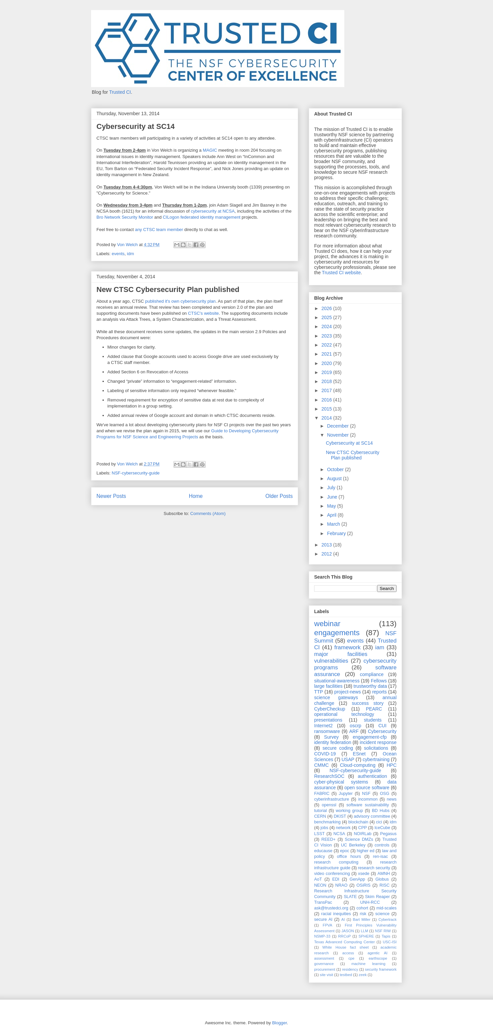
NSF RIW (383, 931)
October (336, 469)
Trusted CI (120, 92)
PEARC (374, 709)
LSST (319, 833)
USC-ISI (390, 942)
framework (347, 647)
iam (379, 647)
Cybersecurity (382, 731)
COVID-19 (325, 753)
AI (343, 919)
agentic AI (377, 953)
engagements (337, 632)
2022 (327, 345)
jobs (324, 827)
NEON (320, 885)
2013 (327, 544)
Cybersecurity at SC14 (135, 126)
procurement (324, 969)
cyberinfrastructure (331, 799)
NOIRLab (363, 833)
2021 (327, 354)
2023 (327, 336)
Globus (382, 879)
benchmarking (327, 822)
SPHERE (366, 936)
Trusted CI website (341, 272)
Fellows (378, 680)
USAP (348, 759)
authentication (372, 776)
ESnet (359, 753)
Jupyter (346, 793)
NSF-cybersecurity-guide (136, 472)
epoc (344, 850)
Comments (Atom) (207, 513)
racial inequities (336, 913)
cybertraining (376, 759)
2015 (327, 409)
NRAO (341, 885)
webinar (327, 623)
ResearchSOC (329, 776)
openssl (329, 805)
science (382, 913)
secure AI (323, 919)
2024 (327, 326)
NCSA (339, 833)
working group (349, 810)
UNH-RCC (370, 902)
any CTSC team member (159, 229)
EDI (335, 879)
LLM (364, 931)
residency (350, 969)
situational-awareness (336, 680)
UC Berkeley (353, 845)
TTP (318, 691)
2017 (327, 390)
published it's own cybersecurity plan (180, 301)
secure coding (338, 748)
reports (379, 691)
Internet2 (323, 725)
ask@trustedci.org (331, 908)
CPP (362, 827)
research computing (336, 862)
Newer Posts (111, 496)
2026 (327, 308)
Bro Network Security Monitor (124, 217)
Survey (331, 737)
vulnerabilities (331, 661)
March (334, 524)
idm (130, 253)
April (332, 515)
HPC (391, 765)
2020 (327, 363)
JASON (347, 931)
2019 (327, 372)
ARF (354, 731)
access (348, 953)
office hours (349, 856)
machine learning (368, 964)
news (392, 799)
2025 (327, 317)
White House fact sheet (345, 947)
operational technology (344, 714)
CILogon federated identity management (201, 217)
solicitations (376, 748)
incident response (378, 742)
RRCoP (344, 936)
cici (379, 822)
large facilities (328, 686)
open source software (367, 787)
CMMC (321, 765)
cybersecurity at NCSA (213, 211)
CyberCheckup (329, 709)
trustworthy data (370, 686)
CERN (320, 816)
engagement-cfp (369, 737)
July (332, 487)
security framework (381, 969)
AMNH (383, 873)
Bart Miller (361, 919)
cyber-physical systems (341, 782)
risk (363, 913)
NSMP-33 (322, 936)
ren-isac (380, 856)
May (332, 506)
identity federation (332, 742)
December (338, 426)
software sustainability (367, 805)
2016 (327, 399)
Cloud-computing (357, 765)
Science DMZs (359, 839)
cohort (362, 908)
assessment (324, 958)
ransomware (327, 731)
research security (374, 868)
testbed (346, 975)
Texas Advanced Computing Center (344, 942)
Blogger (279, 1022)
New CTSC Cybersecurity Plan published (167, 289)
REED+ (329, 839)
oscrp (355, 725)
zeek (363, 975)
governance (324, 964)
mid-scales (386, 908)
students (372, 720)
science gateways (336, 697)
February (337, 533)
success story (368, 703)
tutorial (320, 810)
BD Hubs (381, 810)
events (118, 253)
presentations (328, 720)
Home (196, 496)
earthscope (378, 958)
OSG (384, 793)
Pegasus (388, 833)
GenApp (357, 879)
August (335, 478)
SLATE (350, 896)
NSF (366, 793)
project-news (347, 691)
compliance (371, 674)
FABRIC (322, 793)
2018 (327, 381)
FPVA (327, 925)
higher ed (365, 850)
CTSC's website (203, 313)
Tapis (386, 936)
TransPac (323, 902)
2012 (327, 554)
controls (382, 845)
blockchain (358, 822)
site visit (326, 975)
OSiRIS (363, 885)
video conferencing (332, 873)
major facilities (340, 654)
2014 (327, 418)
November (338, 435)
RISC (384, 885)
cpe (351, 958)
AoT (318, 879)
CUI (382, 725)
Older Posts (279, 496)
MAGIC (210, 150)
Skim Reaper (377, 896)
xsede (363, 873)
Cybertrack (387, 919)
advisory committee (372, 816)
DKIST (340, 816)
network (343, 827)
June (332, 497)
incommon (367, 799)
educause (323, 850)
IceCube (382, 827)
